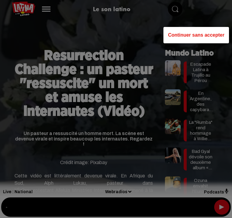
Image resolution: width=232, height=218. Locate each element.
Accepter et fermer (146, 172)
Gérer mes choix (86, 172)
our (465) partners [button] (36, 77)
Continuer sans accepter (196, 35)
